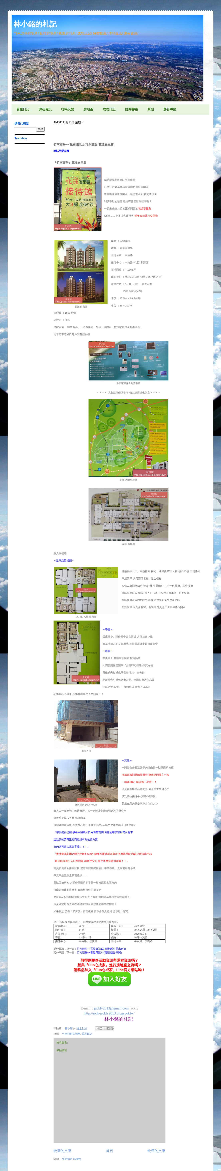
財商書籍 (131, 109)
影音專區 (169, 109)
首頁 (109, 1151)
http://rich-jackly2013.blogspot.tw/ (110, 1013)
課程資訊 (45, 109)
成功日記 (109, 109)
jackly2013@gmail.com (111, 1008)
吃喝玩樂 (67, 109)
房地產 (88, 109)
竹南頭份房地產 (71, 1033)
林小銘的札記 (35, 24)
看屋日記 (22, 109)
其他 (150, 109)
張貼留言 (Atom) (71, 1158)
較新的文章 (63, 1151)
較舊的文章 (156, 1151)
